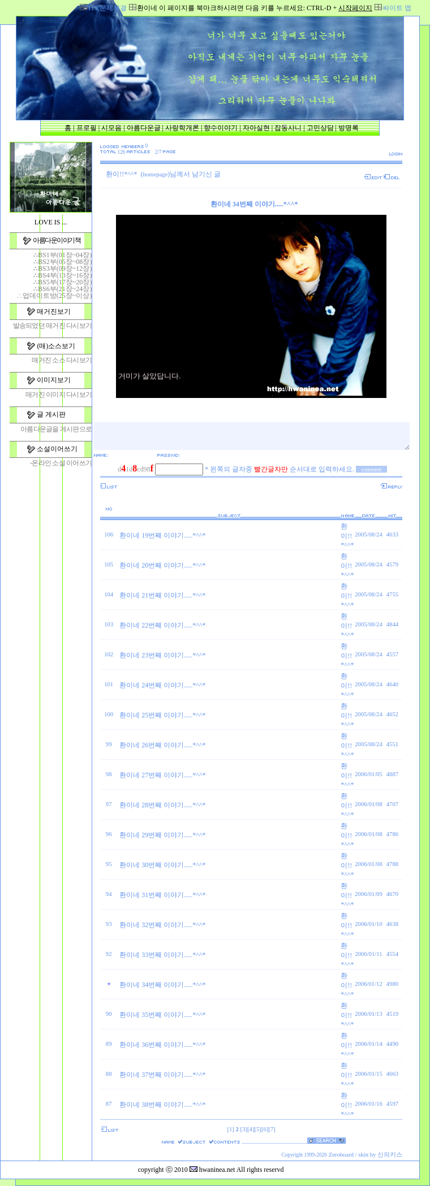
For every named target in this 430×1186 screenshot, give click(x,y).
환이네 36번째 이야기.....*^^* (162, 1045)
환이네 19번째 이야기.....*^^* (162, 535)
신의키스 (389, 1155)
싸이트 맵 (396, 8)
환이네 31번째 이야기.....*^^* (162, 895)
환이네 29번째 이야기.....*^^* (162, 835)
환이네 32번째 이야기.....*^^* (162, 925)
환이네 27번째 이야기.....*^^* (162, 775)
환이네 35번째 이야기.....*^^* (162, 1015)
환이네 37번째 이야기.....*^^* (162, 1075)
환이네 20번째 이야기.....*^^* (162, 565)
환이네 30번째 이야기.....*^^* (162, 865)
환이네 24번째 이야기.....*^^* (162, 685)
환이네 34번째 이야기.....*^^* (162, 985)
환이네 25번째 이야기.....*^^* (162, 715)
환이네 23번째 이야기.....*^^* (162, 655)
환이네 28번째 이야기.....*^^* (162, 805)
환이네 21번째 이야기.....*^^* (162, 595)
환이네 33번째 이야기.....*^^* (162, 955)
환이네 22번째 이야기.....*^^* (162, 625)
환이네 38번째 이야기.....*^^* (162, 1105)
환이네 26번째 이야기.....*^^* (162, 745)
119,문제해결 (107, 8)
